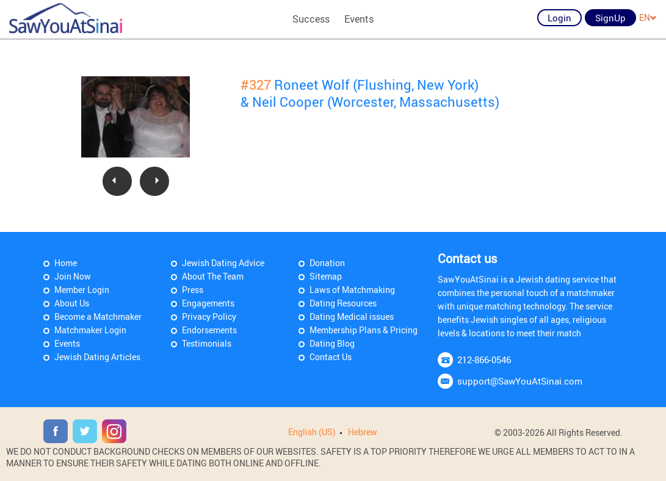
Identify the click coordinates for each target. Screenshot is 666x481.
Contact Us (330, 357)
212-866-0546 (484, 359)
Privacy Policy (209, 316)
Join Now (72, 276)
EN (648, 17)
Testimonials (206, 343)
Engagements (208, 303)
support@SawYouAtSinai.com (519, 381)
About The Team (213, 276)
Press (192, 289)
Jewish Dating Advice (223, 263)
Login (559, 18)
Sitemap (325, 276)
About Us (71, 303)
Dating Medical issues (351, 316)
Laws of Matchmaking (352, 289)
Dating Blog (332, 343)
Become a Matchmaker (98, 316)
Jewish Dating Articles (97, 357)
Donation (327, 263)
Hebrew (362, 432)
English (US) (312, 432)
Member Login (81, 289)
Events (359, 19)
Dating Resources (343, 303)
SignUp (610, 18)
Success (311, 19)
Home (65, 263)
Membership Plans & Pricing (363, 330)
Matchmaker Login (90, 330)
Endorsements (209, 330)
